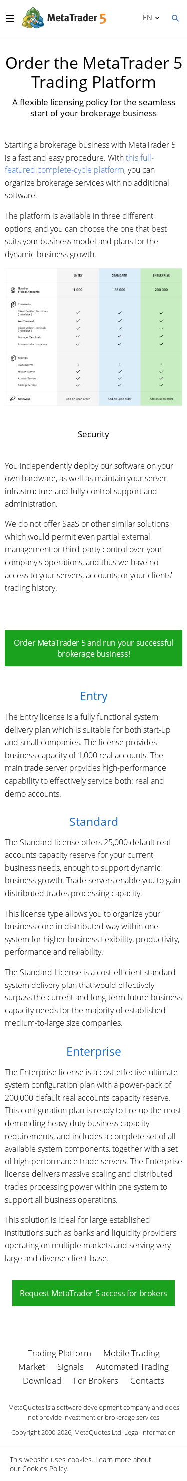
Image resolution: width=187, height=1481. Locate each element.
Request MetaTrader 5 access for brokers (93, 1293)
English (146, 17)
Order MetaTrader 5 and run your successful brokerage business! (93, 648)
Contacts (147, 1380)
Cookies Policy (44, 1468)
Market (31, 1366)
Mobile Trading (131, 1353)
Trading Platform (59, 1353)
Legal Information (150, 1432)
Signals (70, 1366)
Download (42, 1380)
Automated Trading (132, 1366)
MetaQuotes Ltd (97, 1432)
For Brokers (95, 1380)
